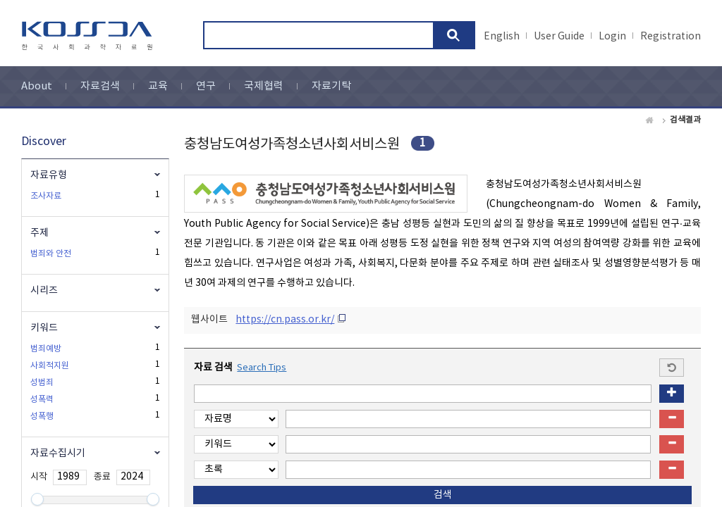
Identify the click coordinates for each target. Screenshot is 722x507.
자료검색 (100, 86)
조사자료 (45, 196)
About (36, 86)
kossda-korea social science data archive (89, 36)
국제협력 (263, 86)
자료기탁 (331, 86)
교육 (158, 86)
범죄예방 (45, 348)
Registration (670, 36)
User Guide (559, 36)
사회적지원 (49, 365)
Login (612, 36)
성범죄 (42, 382)
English (502, 36)
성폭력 (42, 399)
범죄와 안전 (50, 253)
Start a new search (671, 367)
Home (650, 120)
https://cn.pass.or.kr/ (284, 319)
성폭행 (42, 416)
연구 (206, 86)
